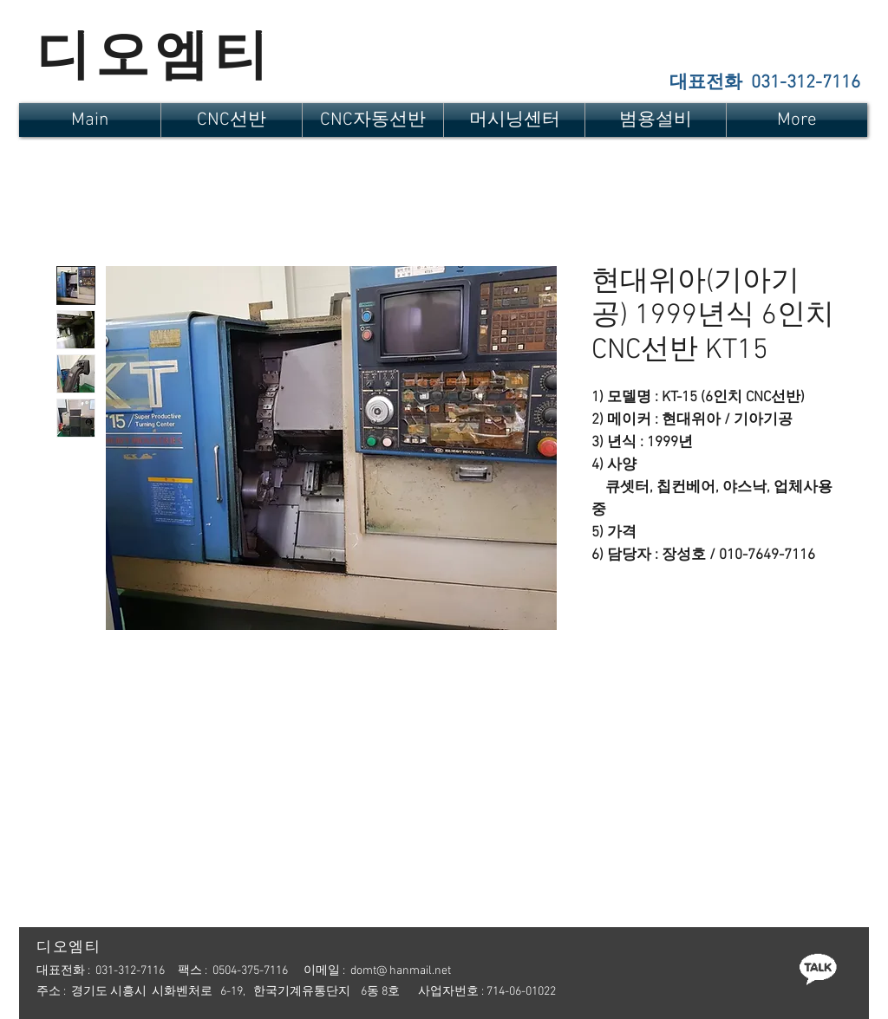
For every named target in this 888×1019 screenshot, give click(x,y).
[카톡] (817, 968)
